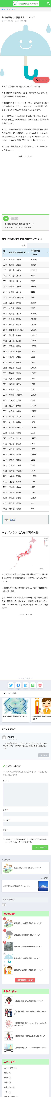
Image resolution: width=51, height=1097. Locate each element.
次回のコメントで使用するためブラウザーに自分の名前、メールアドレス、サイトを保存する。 (26, 840)
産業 (7, 1082)
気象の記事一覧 (25, 980)
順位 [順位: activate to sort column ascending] (4, 252)
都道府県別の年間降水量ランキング (19, 224)
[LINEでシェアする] (33, 685)
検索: (35, 245)
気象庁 (12, 520)
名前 (5, 810)
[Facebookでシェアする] (18, 685)
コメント (6, 781)
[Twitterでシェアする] (11, 685)
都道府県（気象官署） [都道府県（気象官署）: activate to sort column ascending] (18, 252)
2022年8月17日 (12, 739)
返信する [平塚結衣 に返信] (44, 755)
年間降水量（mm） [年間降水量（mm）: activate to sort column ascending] (35, 252)
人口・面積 (10, 1068)
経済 (7, 1077)
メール (6, 820)
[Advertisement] (25, 184)
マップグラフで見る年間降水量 (18, 227)
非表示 (14, 218)
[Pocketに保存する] (40, 685)
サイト (5, 830)
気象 (15, 693)
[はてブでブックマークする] (26, 685)
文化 (7, 1092)
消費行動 (9, 1087)
